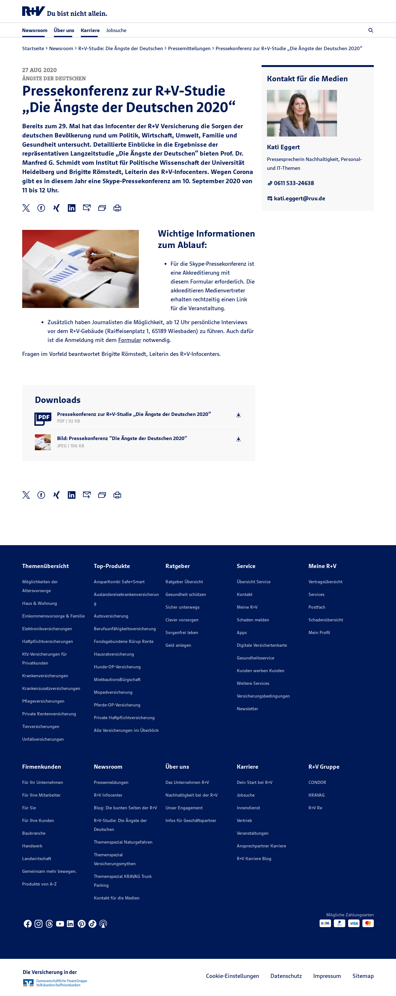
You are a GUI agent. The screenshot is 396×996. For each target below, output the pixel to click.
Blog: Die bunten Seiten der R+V (125, 808)
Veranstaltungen (253, 833)
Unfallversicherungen (43, 739)
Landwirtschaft (36, 858)
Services (316, 594)
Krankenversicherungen (45, 675)
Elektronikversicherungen (47, 629)
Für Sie (29, 808)
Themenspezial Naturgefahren (123, 842)
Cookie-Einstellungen (232, 975)
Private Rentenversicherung (49, 714)
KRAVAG (316, 795)
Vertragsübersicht (325, 582)
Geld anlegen (178, 645)
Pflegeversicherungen (43, 701)
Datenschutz (286, 975)
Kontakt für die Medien (117, 898)
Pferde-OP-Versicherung (117, 705)
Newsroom (61, 48)
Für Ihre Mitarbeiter (41, 795)
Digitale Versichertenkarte (262, 645)
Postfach (316, 607)
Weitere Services (253, 683)
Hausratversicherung (114, 654)
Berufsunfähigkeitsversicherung (125, 629)
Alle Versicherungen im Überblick (126, 730)
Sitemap (363, 975)
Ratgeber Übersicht (184, 582)
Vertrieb (244, 820)
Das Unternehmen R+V (187, 782)
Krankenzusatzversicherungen (51, 688)
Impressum (327, 975)
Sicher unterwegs (182, 607)
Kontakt (244, 594)
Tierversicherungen (40, 726)
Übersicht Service (253, 582)
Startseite (33, 48)
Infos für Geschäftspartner (191, 820)
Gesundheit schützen (186, 594)
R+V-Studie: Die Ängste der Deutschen (120, 48)
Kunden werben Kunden (260, 670)
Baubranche (33, 833)
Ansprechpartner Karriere (261, 846)
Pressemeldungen (111, 782)
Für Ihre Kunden (38, 820)
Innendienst (248, 808)
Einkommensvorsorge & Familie (53, 616)
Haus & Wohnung (39, 603)
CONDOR (317, 782)
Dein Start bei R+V (254, 782)
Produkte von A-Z (39, 884)
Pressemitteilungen (189, 48)
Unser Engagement (184, 808)
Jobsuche (116, 30)
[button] (371, 30)
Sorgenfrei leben (182, 632)
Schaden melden (253, 620)
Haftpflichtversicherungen (47, 641)
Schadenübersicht (325, 620)
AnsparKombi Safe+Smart (119, 582)
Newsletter (247, 709)
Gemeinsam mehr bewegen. (49, 871)
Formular (129, 340)
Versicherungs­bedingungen (263, 696)
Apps (242, 632)
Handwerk (32, 846)
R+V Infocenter (108, 795)
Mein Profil (319, 632)
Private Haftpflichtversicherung (124, 717)
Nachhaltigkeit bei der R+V (191, 795)
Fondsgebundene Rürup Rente (123, 641)
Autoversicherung (111, 616)
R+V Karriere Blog (254, 858)
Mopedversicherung (113, 692)
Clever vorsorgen (182, 620)
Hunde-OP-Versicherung (117, 667)
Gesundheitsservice (255, 658)
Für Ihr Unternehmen (42, 782)
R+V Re (315, 808)
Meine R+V (247, 607)
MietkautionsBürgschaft (117, 679)
